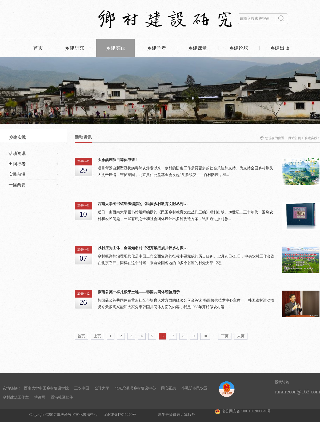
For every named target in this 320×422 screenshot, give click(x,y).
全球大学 (101, 388)
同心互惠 (168, 388)
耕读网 (39, 397)
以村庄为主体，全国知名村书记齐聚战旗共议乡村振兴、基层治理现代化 (157, 248)
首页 (38, 48)
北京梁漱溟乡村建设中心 (135, 388)
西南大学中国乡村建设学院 (46, 388)
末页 (241, 336)
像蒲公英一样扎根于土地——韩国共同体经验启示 (139, 292)
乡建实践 (311, 138)
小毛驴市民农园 (194, 388)
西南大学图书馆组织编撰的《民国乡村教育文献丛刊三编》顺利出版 (154, 204)
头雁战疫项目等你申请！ (118, 160)
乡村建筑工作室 (16, 397)
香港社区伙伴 (62, 397)
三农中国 (81, 388)
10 (205, 336)
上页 (97, 336)
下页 (225, 336)
